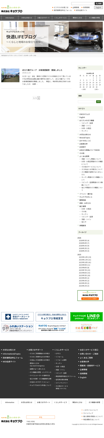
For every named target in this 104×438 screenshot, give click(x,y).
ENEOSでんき (84, 114)
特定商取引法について (91, 419)
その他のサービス (62, 386)
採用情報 (86, 7)
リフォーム (59, 357)
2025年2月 (83, 283)
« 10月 (84, 89)
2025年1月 (83, 286)
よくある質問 (84, 156)
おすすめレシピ (85, 140)
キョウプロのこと (85, 197)
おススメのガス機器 (86, 120)
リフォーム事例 (61, 360)
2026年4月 (83, 243)
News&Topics (84, 137)
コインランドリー (62, 383)
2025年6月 (83, 272)
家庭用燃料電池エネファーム (66, 376)
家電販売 (82, 225)
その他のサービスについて (91, 166)
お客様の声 (83, 144)
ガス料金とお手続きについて (92, 169)
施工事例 (82, 206)
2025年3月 (83, 280)
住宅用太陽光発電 (62, 379)
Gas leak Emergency (37, 366)
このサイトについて (90, 410)
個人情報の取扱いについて (93, 416)
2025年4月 (83, 278)
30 (96, 87)
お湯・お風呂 (86, 128)
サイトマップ (88, 413)
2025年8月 (83, 267)
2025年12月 (83, 257)
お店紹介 (82, 147)
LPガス (58, 353)
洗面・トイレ (86, 125)
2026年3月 (83, 245)
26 (83, 87)
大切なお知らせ (85, 134)
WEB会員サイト (81, 10)
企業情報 (76, 7)
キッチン (84, 131)
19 (83, 85)
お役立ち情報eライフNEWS (89, 150)
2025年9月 (83, 265)
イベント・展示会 (85, 194)
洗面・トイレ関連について (91, 159)
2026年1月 (83, 251)
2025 (79, 254)
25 (80, 87)
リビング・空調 (87, 123)
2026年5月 (83, 240)
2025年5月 (83, 275)
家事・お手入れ (85, 203)
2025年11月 (83, 259)
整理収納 (82, 200)
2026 (79, 238)
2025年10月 (83, 262)
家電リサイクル (61, 388)
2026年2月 (83, 248)
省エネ (83, 222)
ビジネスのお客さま (61, 7)
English (98, 7)
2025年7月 (83, 270)
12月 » (97, 89)
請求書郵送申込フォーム (63, 10)
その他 (81, 153)
